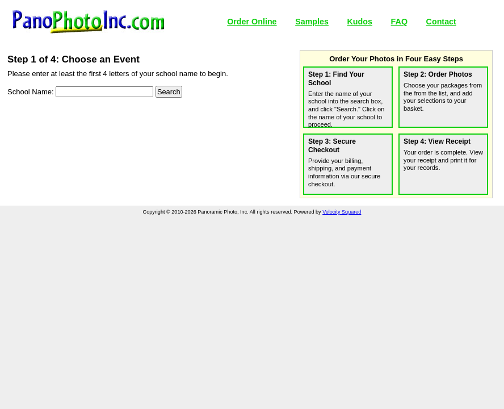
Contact (441, 21)
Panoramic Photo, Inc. (88, 22)
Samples (312, 21)
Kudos (359, 21)
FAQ (399, 21)
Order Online (251, 21)
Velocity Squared (341, 212)
